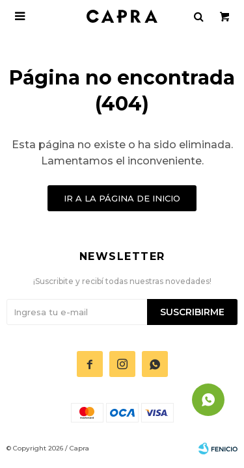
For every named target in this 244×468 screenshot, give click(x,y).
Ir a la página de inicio (122, 198)
